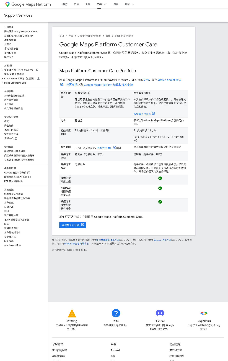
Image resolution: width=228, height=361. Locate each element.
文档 (108, 35)
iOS (113, 356)
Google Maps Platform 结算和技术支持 (108, 84)
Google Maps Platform (89, 35)
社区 (127, 4)
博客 (115, 4)
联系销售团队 (176, 356)
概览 (65, 4)
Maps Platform (31, 4)
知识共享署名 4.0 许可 (107, 240)
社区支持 (71, 84)
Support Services (18, 15)
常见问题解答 (59, 350)
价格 (87, 4)
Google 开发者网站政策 (76, 243)
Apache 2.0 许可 (162, 240)
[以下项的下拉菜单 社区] (134, 4)
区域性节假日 (104, 148)
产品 (76, 4)
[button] (23, 70)
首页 (61, 35)
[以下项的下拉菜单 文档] (106, 4)
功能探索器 (58, 356)
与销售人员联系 (142, 114)
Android (115, 350)
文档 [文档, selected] (99, 4)
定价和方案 (175, 350)
